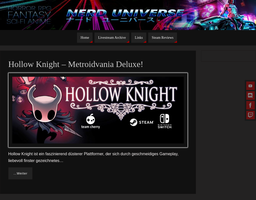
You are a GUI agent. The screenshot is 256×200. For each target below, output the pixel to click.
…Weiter (20, 173)
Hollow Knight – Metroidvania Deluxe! (75, 64)
